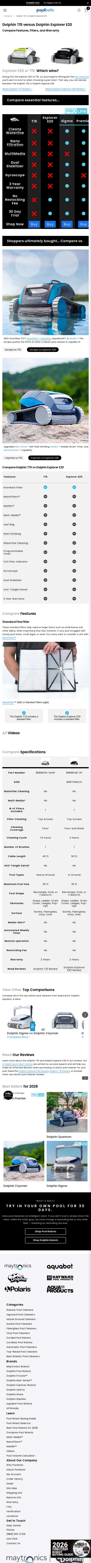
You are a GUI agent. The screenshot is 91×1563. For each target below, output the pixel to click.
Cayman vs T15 (13, 458)
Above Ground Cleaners (21, 1319)
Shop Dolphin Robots (45, 1240)
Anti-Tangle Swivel (16, 589)
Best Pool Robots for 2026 (22, 1428)
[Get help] (79, 10)
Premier (83, 121)
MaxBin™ (74, 338)
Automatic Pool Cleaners (21, 1347)
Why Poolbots (14, 1465)
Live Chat (12, 1538)
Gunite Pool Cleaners (19, 1324)
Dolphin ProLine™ (16, 1375)
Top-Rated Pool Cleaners (21, 1351)
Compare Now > (19, 1037)
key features (82, 76)
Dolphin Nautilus (16, 1399)
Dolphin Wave (14, 1394)
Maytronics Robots (17, 1366)
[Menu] (5, 10)
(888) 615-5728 (15, 1534)
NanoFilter (8, 702)
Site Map (11, 1488)
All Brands (12, 1408)
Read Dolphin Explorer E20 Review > (66, 89)
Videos (10, 1451)
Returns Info (13, 1497)
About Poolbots (15, 1469)
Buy (34, 224)
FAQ (9, 1506)
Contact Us (13, 1543)
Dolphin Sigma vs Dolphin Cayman (32, 1033)
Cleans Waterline (15, 131)
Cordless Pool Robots (19, 1342)
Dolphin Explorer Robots (21, 1385)
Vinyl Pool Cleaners (18, 1333)
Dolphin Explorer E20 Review (74, 969)
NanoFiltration (15, 143)
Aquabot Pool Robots (19, 1403)
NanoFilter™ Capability (39, 338)
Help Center (13, 1525)
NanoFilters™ (12, 496)
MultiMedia (15, 153)
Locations (12, 1516)
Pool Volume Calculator (20, 1455)
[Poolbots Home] (45, 10)
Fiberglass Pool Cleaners (21, 1328)
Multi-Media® (16, 800)
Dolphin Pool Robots (18, 1371)
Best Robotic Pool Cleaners (23, 1356)
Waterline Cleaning (16, 543)
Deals (9, 1483)
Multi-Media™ (12, 515)
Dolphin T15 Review (45, 969)
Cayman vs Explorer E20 (45, 458)
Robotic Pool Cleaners (20, 1310)
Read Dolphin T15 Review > (17, 89)
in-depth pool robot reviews (17, 1064)
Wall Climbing (12, 533)
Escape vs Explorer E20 (43, 349)
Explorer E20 (50, 119)
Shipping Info (14, 1493)
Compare (8, 16)
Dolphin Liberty (15, 1389)
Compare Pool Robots (19, 1432)
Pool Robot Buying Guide (21, 1418)
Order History (14, 1479)
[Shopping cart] (86, 10)
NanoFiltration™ (12, 450)
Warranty (12, 1502)
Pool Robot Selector (18, 1423)
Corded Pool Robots (18, 1337)
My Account (13, 1474)
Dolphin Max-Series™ (19, 1380)
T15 (34, 121)
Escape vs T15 (13, 349)
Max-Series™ (22, 446)
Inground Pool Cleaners (20, 1314)
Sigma (67, 121)
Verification (13, 1511)
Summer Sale (33, 3)
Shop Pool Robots (45, 1231)
